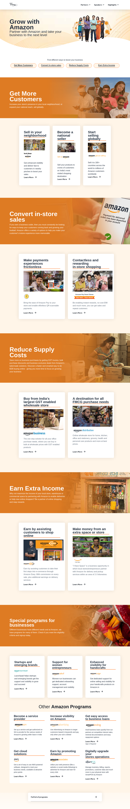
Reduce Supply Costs (79, 65)
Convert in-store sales (51, 65)
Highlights (112, 5)
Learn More (29, 177)
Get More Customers (23, 65)
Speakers (98, 5)
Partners (84, 5)
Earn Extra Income (106, 65)
